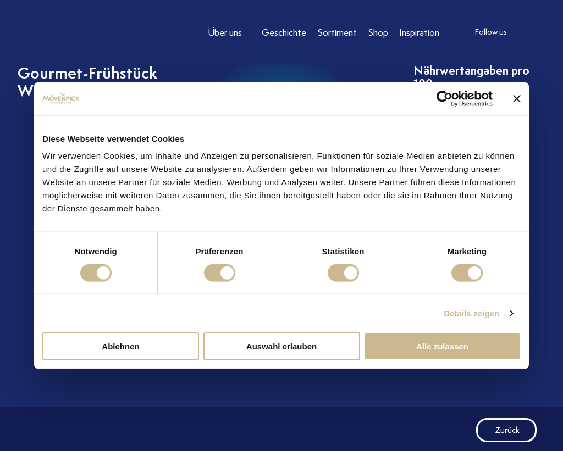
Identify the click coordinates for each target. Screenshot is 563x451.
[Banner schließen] (517, 98)
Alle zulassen (442, 346)
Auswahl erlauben (281, 346)
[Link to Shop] (378, 32)
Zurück (498, 430)
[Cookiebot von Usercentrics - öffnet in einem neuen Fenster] (444, 98)
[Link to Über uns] (229, 32)
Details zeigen (471, 313)
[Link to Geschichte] (284, 32)
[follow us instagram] (529, 32)
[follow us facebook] (551, 32)
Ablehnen (120, 346)
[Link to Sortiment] (337, 32)
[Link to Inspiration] (419, 32)
